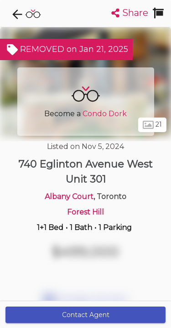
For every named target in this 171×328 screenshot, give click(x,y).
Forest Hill (85, 212)
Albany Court (69, 196)
